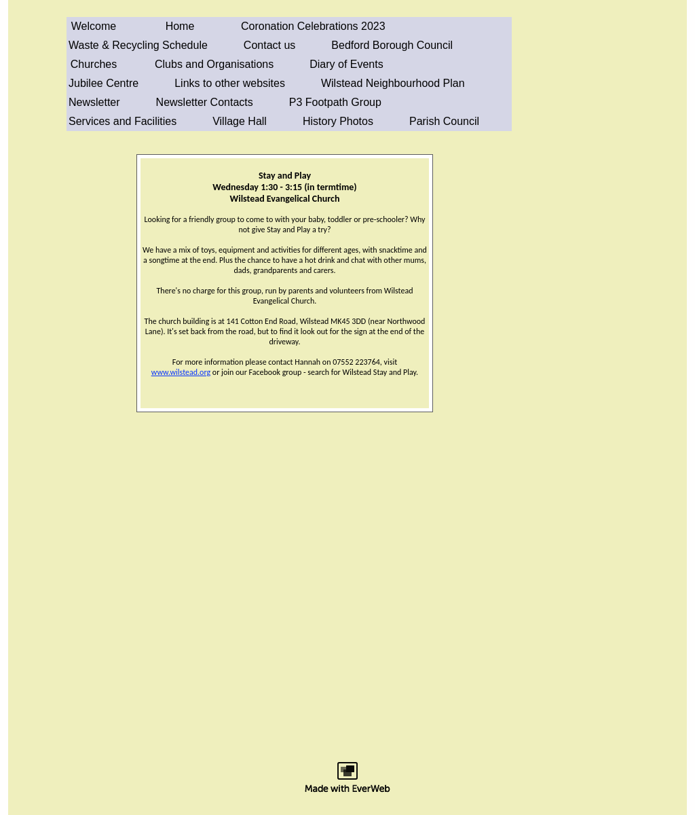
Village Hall (239, 121)
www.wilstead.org (180, 372)
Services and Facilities (122, 121)
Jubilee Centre (103, 83)
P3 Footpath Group (335, 102)
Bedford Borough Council (392, 45)
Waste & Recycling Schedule (138, 45)
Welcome (93, 26)
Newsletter (94, 102)
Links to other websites (229, 83)
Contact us (269, 45)
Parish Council (444, 121)
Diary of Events (346, 64)
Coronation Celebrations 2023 (313, 26)
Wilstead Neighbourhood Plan (393, 83)
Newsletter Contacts (204, 102)
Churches (94, 64)
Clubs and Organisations (214, 64)
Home (180, 26)
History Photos (338, 121)
